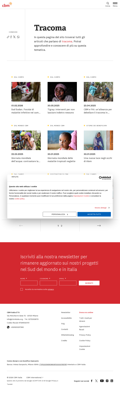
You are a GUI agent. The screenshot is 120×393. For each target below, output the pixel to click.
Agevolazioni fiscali (84, 328)
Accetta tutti (94, 214)
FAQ (63, 323)
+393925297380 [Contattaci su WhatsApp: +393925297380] (15, 327)
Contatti (64, 329)
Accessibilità (66, 318)
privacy (51, 289)
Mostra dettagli (101, 208)
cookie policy (19, 199)
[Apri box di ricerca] (107, 4)
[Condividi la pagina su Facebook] (11, 37)
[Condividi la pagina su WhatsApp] (18, 37)
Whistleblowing (67, 335)
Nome (23, 278)
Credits (64, 340)
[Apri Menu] (115, 4)
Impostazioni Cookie (81, 196)
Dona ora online (86, 312)
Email (62, 278)
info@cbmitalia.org (15, 319)
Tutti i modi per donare (85, 319)
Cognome (45, 278)
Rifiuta (15, 177)
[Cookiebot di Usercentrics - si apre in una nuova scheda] (100, 178)
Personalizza (60, 214)
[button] (53, 364)
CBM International (34, 377)
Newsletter (65, 312)
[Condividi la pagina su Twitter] (14, 37)
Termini (9, 384)
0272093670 (31, 319)
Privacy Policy (85, 335)
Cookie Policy (84, 340)
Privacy (54, 381)
